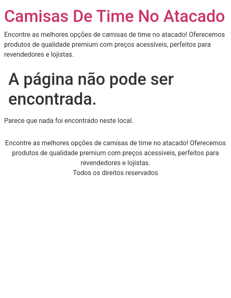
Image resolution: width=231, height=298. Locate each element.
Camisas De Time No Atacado (114, 16)
